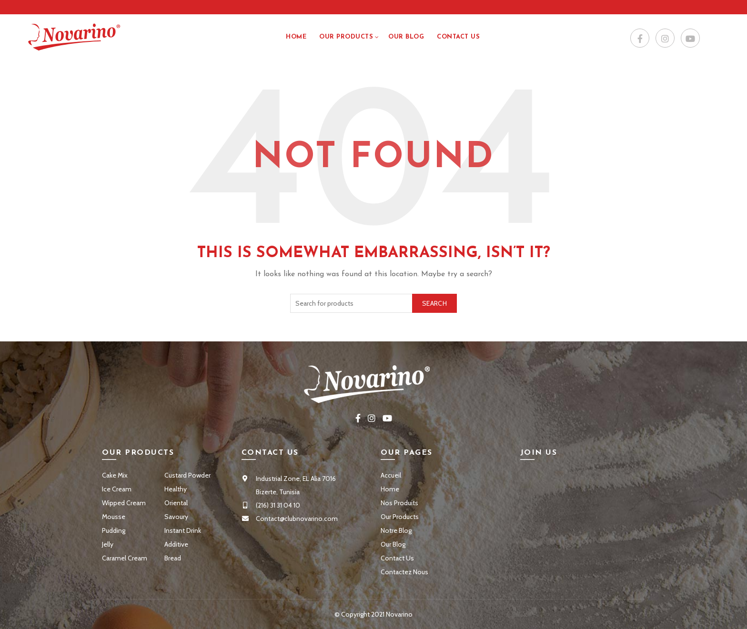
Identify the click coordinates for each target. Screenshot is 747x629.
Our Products (346, 37)
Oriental (176, 503)
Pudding (113, 530)
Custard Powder (187, 475)
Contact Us (397, 558)
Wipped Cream (124, 503)
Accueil (391, 475)
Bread (172, 558)
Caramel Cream (124, 558)
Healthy (175, 489)
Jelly (107, 544)
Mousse (113, 516)
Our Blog (406, 37)
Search (434, 303)
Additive (176, 544)
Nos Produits (399, 503)
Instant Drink (182, 530)
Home (296, 37)
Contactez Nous (404, 572)
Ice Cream (116, 489)
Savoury (176, 516)
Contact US (458, 37)
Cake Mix (115, 475)
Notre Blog (396, 530)
